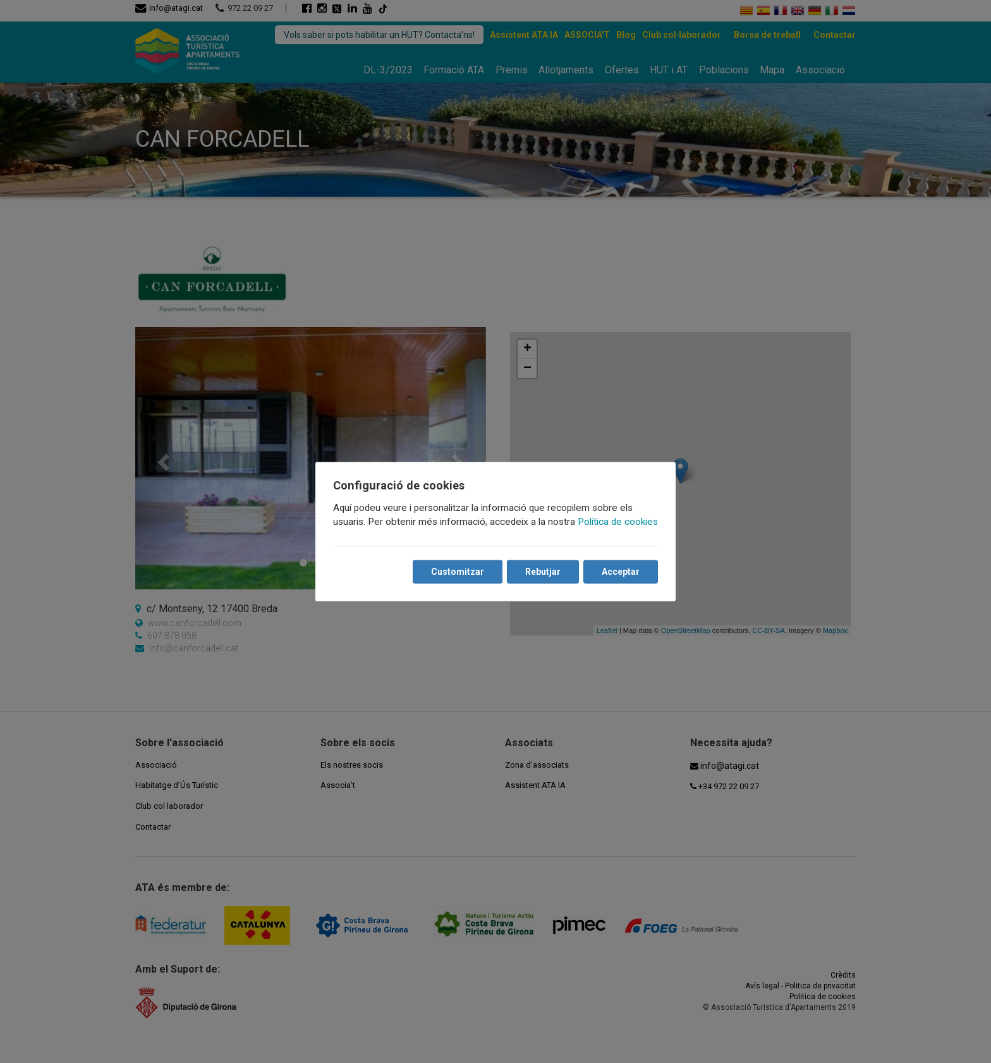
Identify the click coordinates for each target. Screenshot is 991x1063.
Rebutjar (543, 572)
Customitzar (457, 572)
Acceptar (621, 572)
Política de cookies (618, 521)
